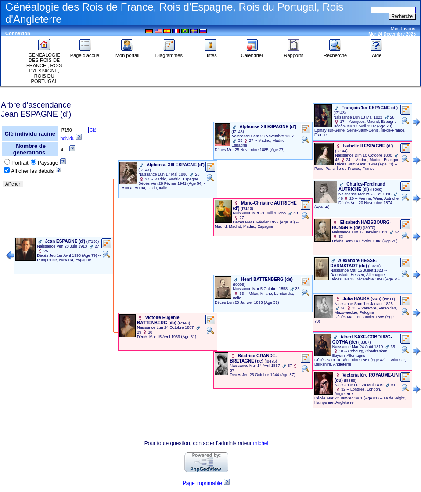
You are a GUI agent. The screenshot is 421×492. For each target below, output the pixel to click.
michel (261, 443)
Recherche (335, 53)
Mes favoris (403, 28)
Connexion (17, 33)
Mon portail (127, 53)
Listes (211, 53)
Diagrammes (169, 53)
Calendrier (252, 53)
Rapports (294, 53)
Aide (377, 53)
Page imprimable (202, 483)
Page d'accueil (85, 53)
